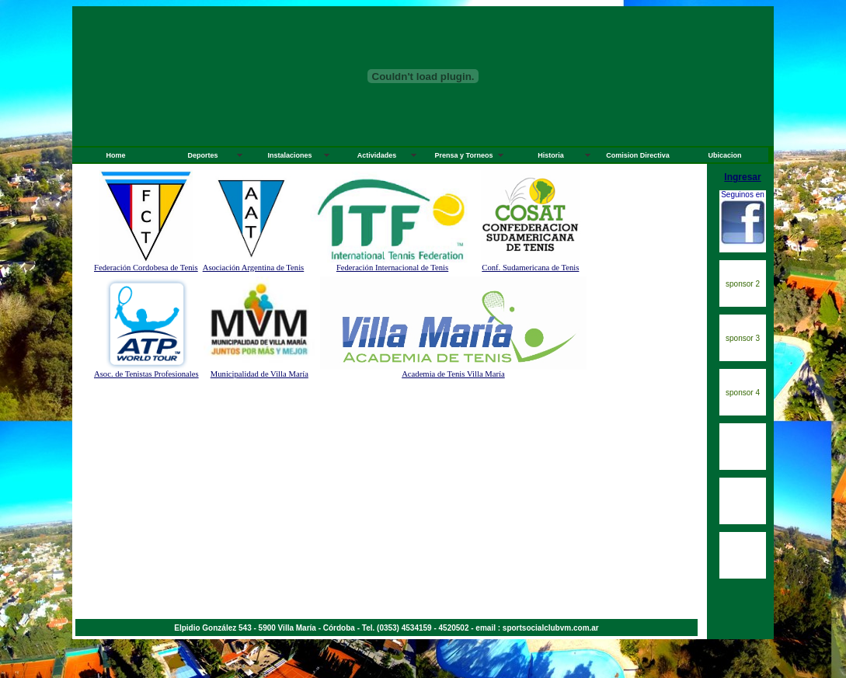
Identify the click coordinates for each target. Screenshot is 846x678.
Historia (551, 155)
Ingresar (742, 177)
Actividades (377, 155)
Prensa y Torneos (464, 155)
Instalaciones (289, 155)
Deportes (202, 155)
